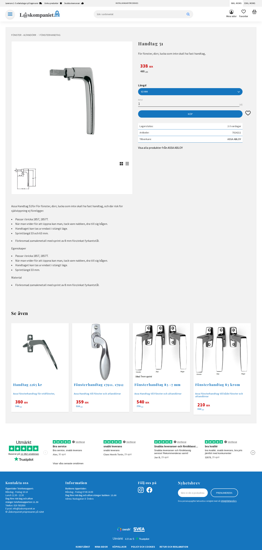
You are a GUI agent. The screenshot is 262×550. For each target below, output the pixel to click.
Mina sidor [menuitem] (231, 16)
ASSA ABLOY (234, 139)
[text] (194, 66)
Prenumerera (224, 492)
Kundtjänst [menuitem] (83, 546)
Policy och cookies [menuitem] (143, 546)
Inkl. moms (236, 3)
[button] (243, 14)
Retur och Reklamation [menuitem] (174, 546)
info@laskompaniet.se (24, 508)
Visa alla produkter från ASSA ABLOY (160, 147)
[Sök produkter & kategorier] (143, 14)
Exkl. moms (249, 3)
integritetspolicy (229, 500)
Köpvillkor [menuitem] (119, 546)
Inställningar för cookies (127, 3)
